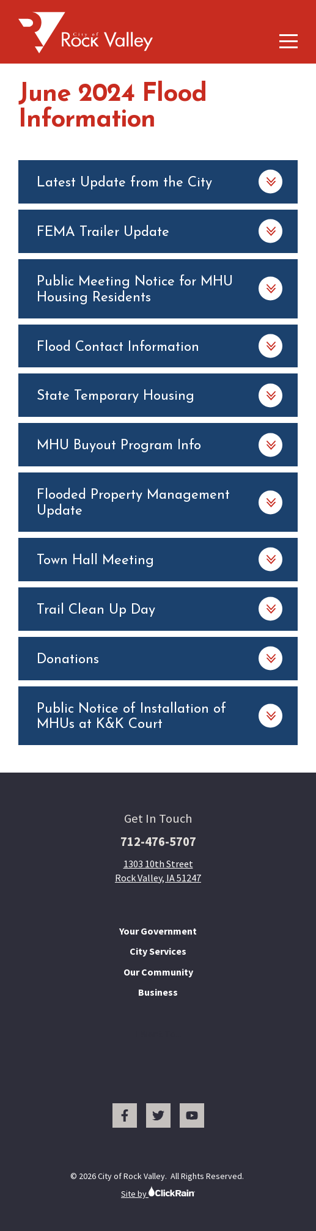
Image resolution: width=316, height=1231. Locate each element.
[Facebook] (124, 1115)
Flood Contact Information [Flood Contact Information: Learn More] (118, 347)
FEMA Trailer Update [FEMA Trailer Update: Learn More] (103, 233)
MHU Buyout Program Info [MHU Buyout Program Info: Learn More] (119, 446)
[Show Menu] (288, 41)
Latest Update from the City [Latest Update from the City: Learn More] (124, 183)
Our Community (158, 972)
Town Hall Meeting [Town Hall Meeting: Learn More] (95, 561)
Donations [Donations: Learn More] (68, 660)
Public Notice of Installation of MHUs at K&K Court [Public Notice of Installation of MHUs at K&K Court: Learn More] (131, 717)
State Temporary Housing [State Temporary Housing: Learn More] (115, 396)
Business (158, 992)
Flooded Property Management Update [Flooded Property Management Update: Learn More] (133, 503)
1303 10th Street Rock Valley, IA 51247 (158, 870)
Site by (158, 1192)
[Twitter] (158, 1115)
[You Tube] (192, 1115)
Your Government (158, 931)
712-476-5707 (158, 842)
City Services (158, 951)
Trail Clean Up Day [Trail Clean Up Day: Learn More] (96, 610)
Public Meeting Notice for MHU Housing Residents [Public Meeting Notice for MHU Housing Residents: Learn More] (135, 290)
